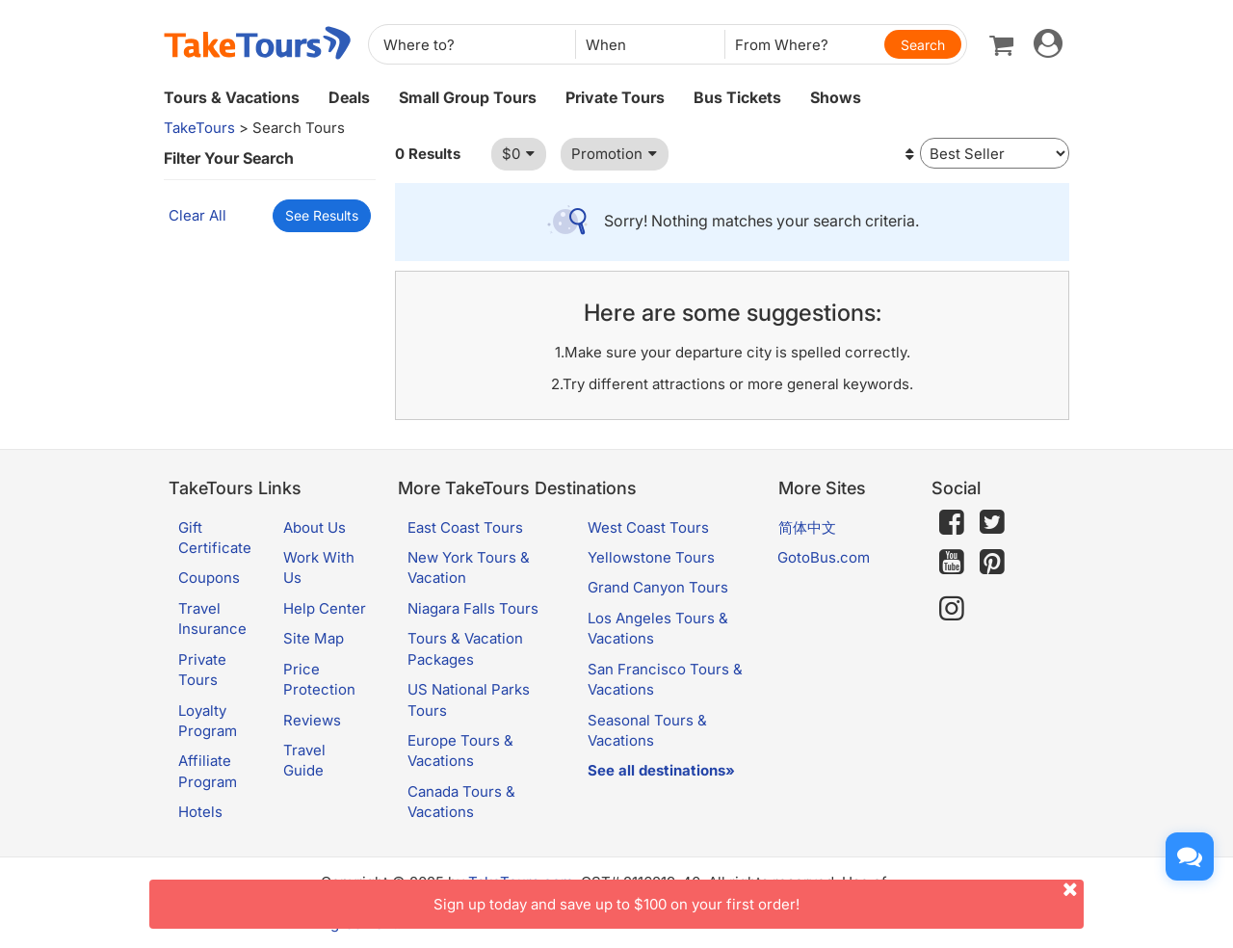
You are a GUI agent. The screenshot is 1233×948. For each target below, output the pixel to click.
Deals (349, 97)
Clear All (197, 215)
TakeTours (199, 127)
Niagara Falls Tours (472, 608)
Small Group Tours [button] (468, 97)
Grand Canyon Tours (658, 587)
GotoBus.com (823, 557)
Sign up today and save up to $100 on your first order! (758, 896)
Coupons (209, 577)
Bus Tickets (737, 97)
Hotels (200, 812)
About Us (314, 527)
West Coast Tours (648, 527)
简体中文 (807, 527)
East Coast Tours (465, 527)
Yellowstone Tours (651, 557)
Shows (835, 97)
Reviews (312, 720)
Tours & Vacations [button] (232, 97)
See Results (321, 215)
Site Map (313, 638)
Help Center (324, 608)
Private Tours (615, 97)
